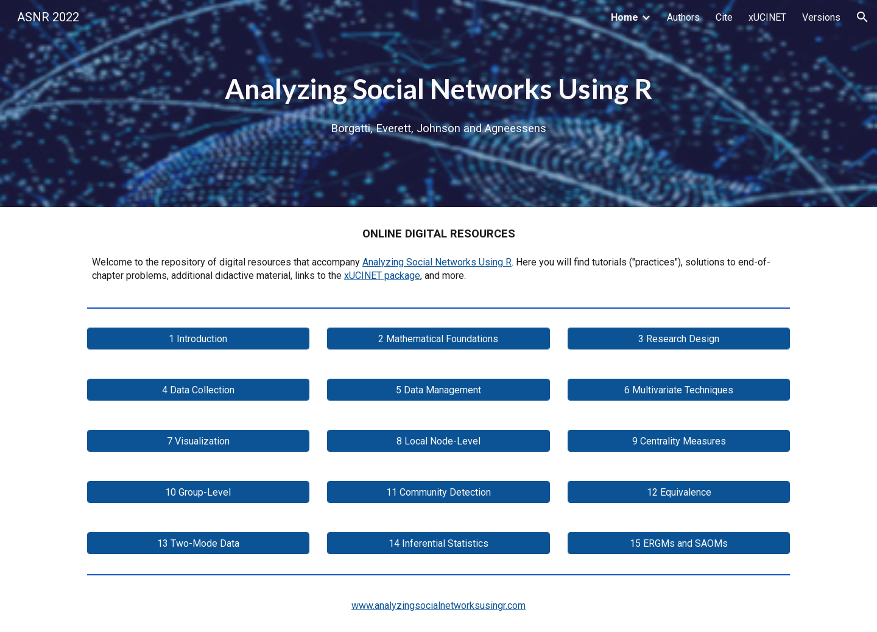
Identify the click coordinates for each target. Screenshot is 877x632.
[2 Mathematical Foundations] (438, 338)
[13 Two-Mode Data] (198, 543)
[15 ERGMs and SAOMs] (678, 543)
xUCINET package (382, 275)
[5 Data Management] (438, 390)
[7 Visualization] (198, 441)
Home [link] (624, 17)
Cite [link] (724, 17)
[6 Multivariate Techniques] (678, 390)
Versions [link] (821, 17)
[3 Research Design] (678, 338)
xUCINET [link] (767, 17)
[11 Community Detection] (438, 492)
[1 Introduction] (198, 338)
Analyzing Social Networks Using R (437, 262)
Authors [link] (683, 17)
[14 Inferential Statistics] (438, 543)
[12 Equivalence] (678, 492)
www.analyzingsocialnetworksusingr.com (438, 605)
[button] (862, 17)
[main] (438, 103)
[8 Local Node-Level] (438, 441)
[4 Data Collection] (198, 390)
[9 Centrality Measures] (678, 441)
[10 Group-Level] (198, 492)
